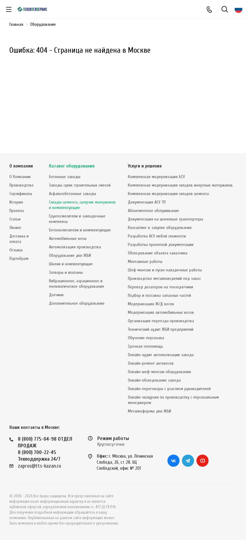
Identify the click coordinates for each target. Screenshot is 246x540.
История (16, 202)
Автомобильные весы (67, 238)
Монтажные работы (145, 261)
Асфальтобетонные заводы (72, 193)
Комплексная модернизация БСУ (156, 176)
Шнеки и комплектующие (71, 264)
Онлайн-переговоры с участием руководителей (169, 388)
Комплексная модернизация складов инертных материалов (180, 185)
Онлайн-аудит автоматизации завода (161, 354)
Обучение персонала (146, 337)
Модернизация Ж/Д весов (151, 303)
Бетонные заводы (64, 176)
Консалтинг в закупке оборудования (160, 227)
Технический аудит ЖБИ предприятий (160, 329)
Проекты (16, 210)
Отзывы (16, 250)
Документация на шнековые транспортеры (165, 219)
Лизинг (15, 227)
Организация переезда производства (161, 320)
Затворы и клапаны (66, 272)
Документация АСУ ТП (147, 202)
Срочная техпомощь (145, 346)
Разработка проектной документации (160, 244)
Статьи (15, 219)
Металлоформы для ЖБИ (149, 411)
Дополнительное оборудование (77, 303)
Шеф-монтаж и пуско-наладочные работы (165, 270)
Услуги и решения (145, 166)
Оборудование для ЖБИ (70, 255)
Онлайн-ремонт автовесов (151, 363)
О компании (21, 166)
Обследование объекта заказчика (157, 253)
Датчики (56, 294)
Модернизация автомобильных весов (161, 312)
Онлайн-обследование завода (154, 380)
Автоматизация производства (75, 247)
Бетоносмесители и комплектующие (80, 230)
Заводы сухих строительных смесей (80, 185)
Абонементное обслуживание (153, 210)
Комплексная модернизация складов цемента (168, 193)
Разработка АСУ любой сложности (157, 236)
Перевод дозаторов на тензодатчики (160, 287)
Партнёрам (18, 258)
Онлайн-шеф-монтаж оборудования (159, 371)
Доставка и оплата (19, 239)
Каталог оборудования (72, 166)
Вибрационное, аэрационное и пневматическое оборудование (76, 283)
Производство (21, 185)
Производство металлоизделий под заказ (164, 278)
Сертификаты (20, 193)
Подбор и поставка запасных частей (159, 295)
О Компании (20, 176)
